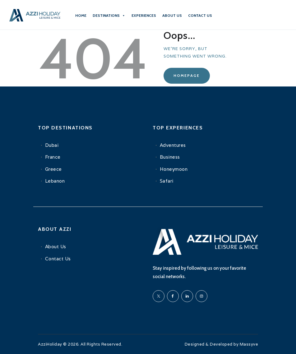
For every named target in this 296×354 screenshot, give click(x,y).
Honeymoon (174, 169)
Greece (53, 169)
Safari (166, 181)
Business (170, 157)
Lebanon (55, 181)
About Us (172, 15)
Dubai (52, 145)
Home (80, 15)
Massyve (249, 344)
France (53, 157)
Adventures (173, 145)
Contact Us (58, 259)
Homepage (186, 75)
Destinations (109, 15)
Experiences (144, 15)
